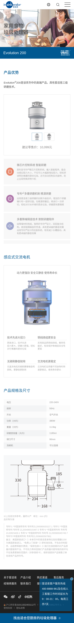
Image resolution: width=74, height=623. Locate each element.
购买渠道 (42, 577)
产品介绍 (25, 577)
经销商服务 (10, 583)
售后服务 (59, 577)
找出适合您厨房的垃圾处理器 (36, 618)
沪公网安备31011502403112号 (20, 605)
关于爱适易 (10, 577)
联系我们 (25, 583)
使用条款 (8, 608)
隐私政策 (20, 608)
